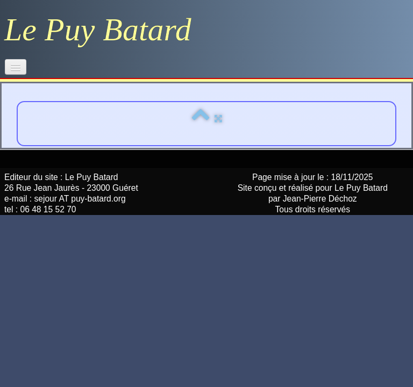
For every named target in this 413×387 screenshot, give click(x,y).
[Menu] (15, 67)
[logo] (102, 29)
